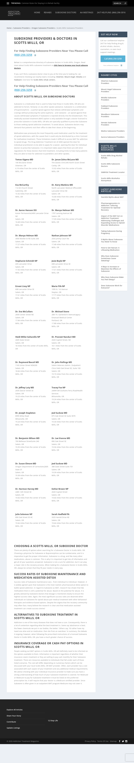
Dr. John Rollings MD (62, 360)
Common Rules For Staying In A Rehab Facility (40, 3)
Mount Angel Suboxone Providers (111, 88)
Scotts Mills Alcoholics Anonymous (110, 177)
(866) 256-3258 (23, 52)
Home (37, 14)
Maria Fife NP (58, 284)
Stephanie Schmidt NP (26, 258)
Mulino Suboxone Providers (113, 129)
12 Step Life (53, 718)
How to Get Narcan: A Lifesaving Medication (110, 246)
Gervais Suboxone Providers (108, 121)
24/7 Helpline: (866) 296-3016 (111, 14)
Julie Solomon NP (23, 512)
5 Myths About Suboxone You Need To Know (112, 238)
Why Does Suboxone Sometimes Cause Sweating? (110, 256)
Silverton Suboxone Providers (109, 79)
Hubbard (18, 77)
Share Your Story (14, 713)
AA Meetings (86, 14)
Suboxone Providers (21, 26)
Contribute (11, 719)
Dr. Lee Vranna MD (61, 436)
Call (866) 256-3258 (113, 56)
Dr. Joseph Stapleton (25, 410)
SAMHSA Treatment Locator (113, 170)
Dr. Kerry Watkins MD (62, 182)
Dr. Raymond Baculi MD (27, 360)
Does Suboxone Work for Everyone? (111, 284)
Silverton (60, 74)
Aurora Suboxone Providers (112, 135)
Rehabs (48, 14)
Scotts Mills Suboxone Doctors (110, 162)
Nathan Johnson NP (61, 233)
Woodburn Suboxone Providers (110, 113)
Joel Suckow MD (59, 410)
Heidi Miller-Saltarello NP (27, 334)
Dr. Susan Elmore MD (25, 461)
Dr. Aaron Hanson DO (26, 208)
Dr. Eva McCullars (24, 309)
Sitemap (113, 739)
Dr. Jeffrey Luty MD (24, 385)
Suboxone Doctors (65, 14)
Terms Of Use (102, 739)
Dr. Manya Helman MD (63, 208)
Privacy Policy (90, 739)
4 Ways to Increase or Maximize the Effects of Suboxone (111, 266)
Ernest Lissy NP (22, 284)
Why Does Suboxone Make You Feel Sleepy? (112, 276)
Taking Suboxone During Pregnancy (111, 230)
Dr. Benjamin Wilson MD (27, 436)
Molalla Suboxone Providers (108, 96)
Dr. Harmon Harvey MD (26, 486)
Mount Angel (70, 74)
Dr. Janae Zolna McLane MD (65, 157)
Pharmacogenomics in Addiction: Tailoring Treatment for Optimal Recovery (110, 204)
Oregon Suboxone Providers (43, 26)
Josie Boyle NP (59, 258)
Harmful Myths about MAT (112, 195)
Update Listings (13, 725)
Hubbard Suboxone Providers (109, 105)
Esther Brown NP (60, 486)
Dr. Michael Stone (60, 309)
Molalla (79, 74)
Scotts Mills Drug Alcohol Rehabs (111, 154)
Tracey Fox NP (58, 385)
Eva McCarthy (22, 182)
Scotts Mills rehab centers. (45, 77)
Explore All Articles (15, 707)
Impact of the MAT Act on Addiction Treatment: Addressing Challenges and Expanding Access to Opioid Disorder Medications (113, 218)
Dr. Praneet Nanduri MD (64, 334)
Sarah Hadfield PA (60, 512)
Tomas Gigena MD (24, 157)
